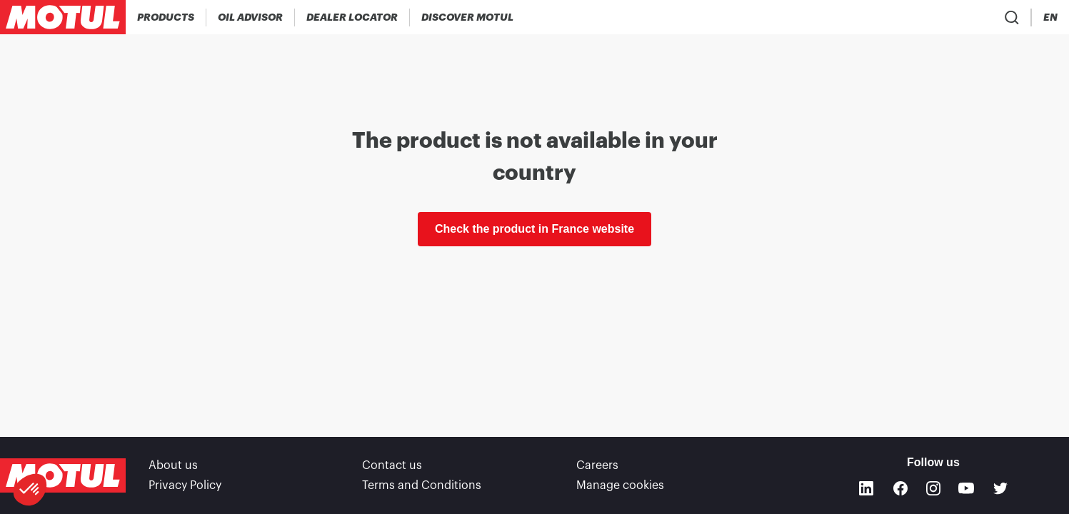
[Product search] (967, 17)
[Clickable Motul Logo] (63, 17)
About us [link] (173, 465)
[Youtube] (966, 488)
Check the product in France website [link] (534, 229)
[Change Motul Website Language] (1050, 17)
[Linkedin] (866, 488)
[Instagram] (933, 488)
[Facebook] (900, 488)
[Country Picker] (1009, 17)
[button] (30, 490)
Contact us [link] (392, 465)
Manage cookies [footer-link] (620, 485)
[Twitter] (1000, 488)
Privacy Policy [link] (185, 485)
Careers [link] (597, 465)
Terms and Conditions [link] (421, 485)
